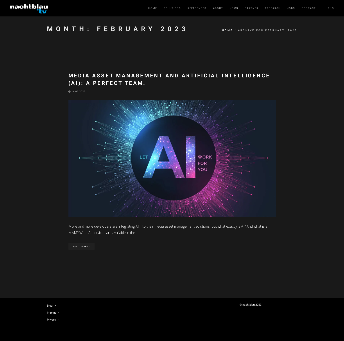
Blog (49, 305)
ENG (332, 8)
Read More (81, 246)
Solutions (172, 8)
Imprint (51, 312)
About (218, 8)
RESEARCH (273, 8)
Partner (251, 8)
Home (152, 8)
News (234, 8)
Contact (309, 8)
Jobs (291, 8)
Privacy (51, 319)
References (197, 8)
